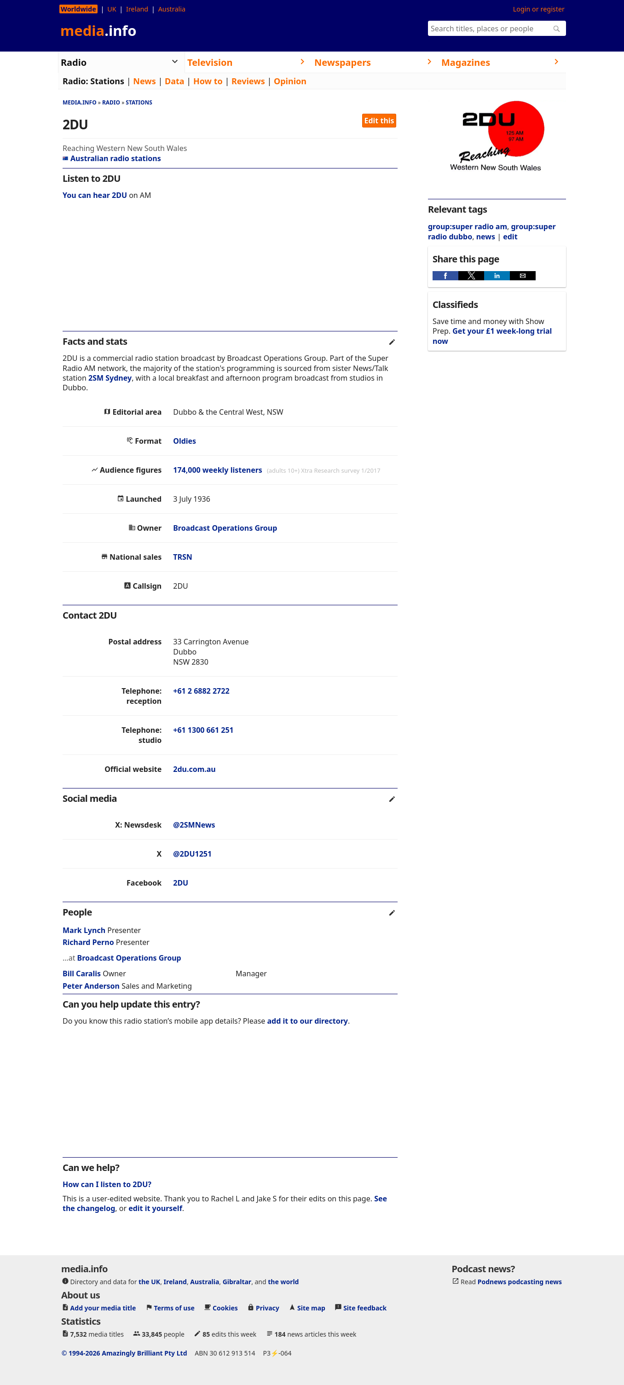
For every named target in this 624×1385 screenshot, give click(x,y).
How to (208, 81)
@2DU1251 (192, 854)
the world (283, 1281)
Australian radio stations (112, 158)
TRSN (182, 557)
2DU (180, 883)
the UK (149, 1281)
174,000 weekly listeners (217, 470)
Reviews (248, 81)
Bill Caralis (82, 973)
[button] (445, 275)
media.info (80, 102)
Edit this (379, 121)
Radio (111, 102)
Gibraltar (237, 1281)
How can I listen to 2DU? (107, 1184)
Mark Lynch (84, 930)
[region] (230, 271)
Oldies (184, 441)
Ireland (137, 9)
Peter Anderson (91, 986)
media (98, 30)
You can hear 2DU (95, 195)
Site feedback (365, 1308)
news (485, 237)
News (144, 81)
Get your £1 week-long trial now (492, 336)
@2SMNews (194, 825)
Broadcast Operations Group (225, 528)
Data (175, 81)
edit (510, 237)
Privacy (267, 1308)
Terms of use (174, 1308)
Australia (171, 9)
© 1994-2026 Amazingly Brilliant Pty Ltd (124, 1353)
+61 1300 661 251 (203, 730)
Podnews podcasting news (520, 1281)
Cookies (225, 1308)
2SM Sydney (110, 378)
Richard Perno (88, 942)
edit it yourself (155, 1208)
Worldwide (78, 9)
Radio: (75, 81)
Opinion (290, 81)
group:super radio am (467, 226)
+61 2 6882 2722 (201, 691)
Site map (311, 1308)
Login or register (539, 9)
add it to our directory (307, 1021)
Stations (107, 81)
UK (111, 9)
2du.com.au (194, 769)
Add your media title (103, 1308)
